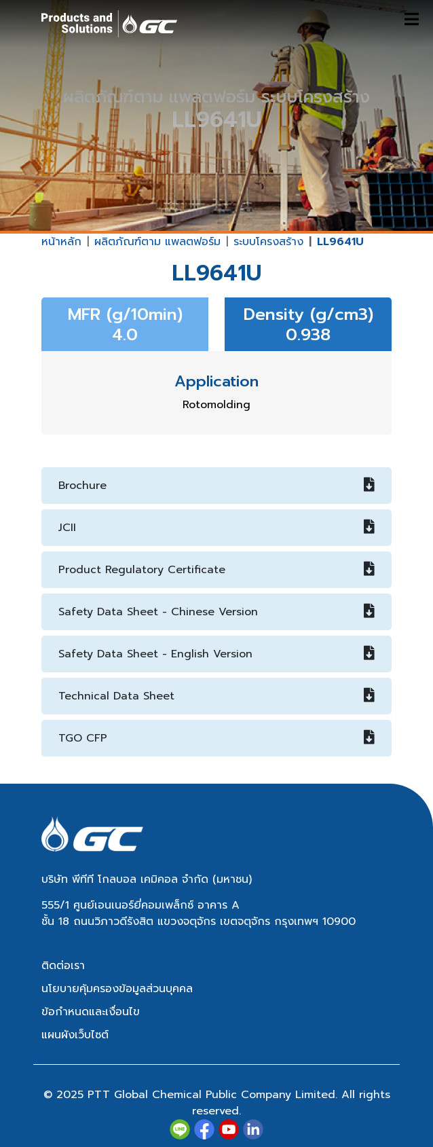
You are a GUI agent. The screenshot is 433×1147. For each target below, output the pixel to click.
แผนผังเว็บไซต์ (75, 1035)
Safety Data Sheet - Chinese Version (216, 612)
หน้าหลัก (61, 242)
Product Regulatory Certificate (216, 570)
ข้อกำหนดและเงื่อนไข (90, 1012)
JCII (216, 528)
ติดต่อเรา (63, 966)
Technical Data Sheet (216, 696)
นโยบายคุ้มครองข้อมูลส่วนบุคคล (117, 989)
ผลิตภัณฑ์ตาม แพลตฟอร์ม (157, 242)
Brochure (216, 485)
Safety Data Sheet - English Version (216, 654)
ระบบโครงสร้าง (268, 242)
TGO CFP (216, 738)
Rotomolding (216, 405)
